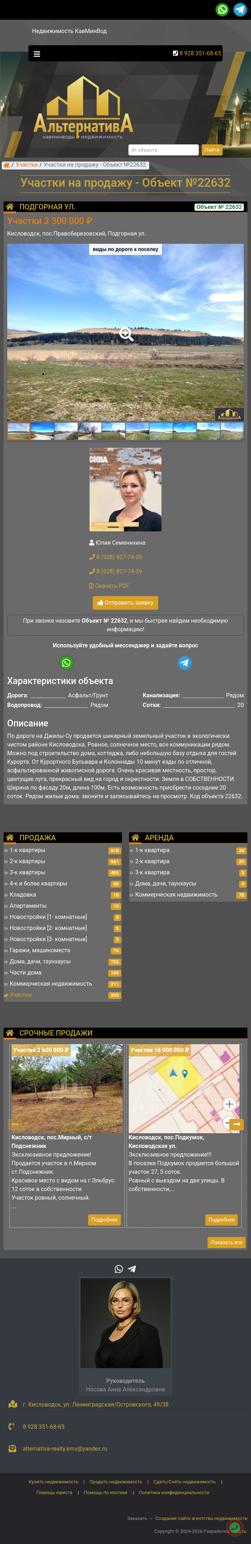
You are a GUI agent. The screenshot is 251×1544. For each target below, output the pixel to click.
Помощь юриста (54, 1492)
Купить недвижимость (53, 1481)
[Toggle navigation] (35, 53)
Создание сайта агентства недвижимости (201, 1518)
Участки (27, 165)
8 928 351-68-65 (200, 53)
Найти (212, 150)
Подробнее (104, 1220)
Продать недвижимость (116, 1481)
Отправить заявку (125, 602)
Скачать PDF (109, 585)
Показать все (226, 1242)
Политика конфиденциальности (174, 1492)
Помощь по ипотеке (106, 1492)
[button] (125, 329)
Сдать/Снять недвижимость (185, 1481)
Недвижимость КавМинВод (69, 31)
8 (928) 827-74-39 (115, 557)
